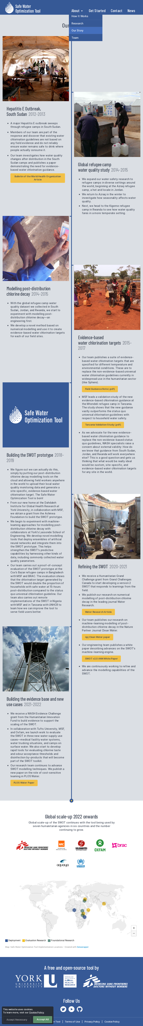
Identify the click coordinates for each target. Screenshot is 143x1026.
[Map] (71, 914)
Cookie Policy (112, 1021)
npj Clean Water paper (97, 637)
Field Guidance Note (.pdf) (100, 389)
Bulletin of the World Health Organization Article (38, 178)
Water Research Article (98, 612)
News (131, 10)
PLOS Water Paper (24, 782)
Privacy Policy (92, 1021)
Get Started (97, 10)
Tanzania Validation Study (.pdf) (103, 424)
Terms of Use (72, 1021)
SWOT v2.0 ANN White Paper (101, 658)
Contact (116, 10)
